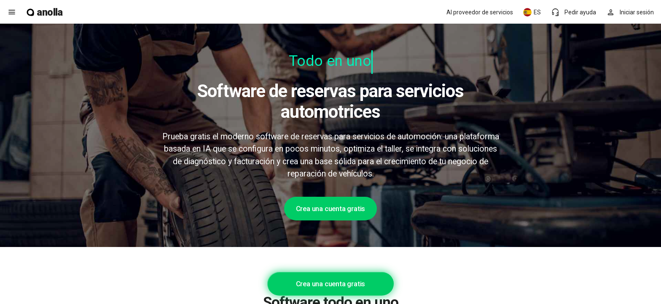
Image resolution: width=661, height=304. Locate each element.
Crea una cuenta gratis (330, 208)
